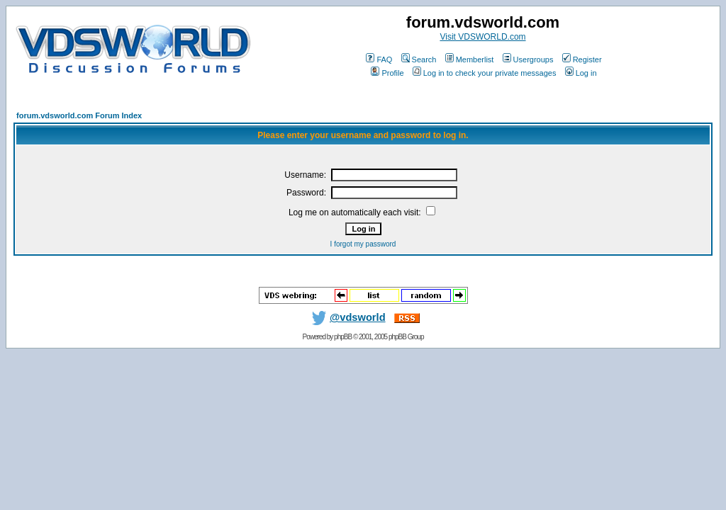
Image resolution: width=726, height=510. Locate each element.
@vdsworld (346, 317)
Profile (387, 73)
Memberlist (469, 59)
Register (582, 59)
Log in (581, 73)
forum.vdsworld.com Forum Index (79, 115)
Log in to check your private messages (485, 73)
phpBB (343, 337)
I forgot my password (363, 244)
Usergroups (528, 59)
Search (419, 59)
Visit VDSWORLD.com (482, 37)
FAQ (379, 59)
